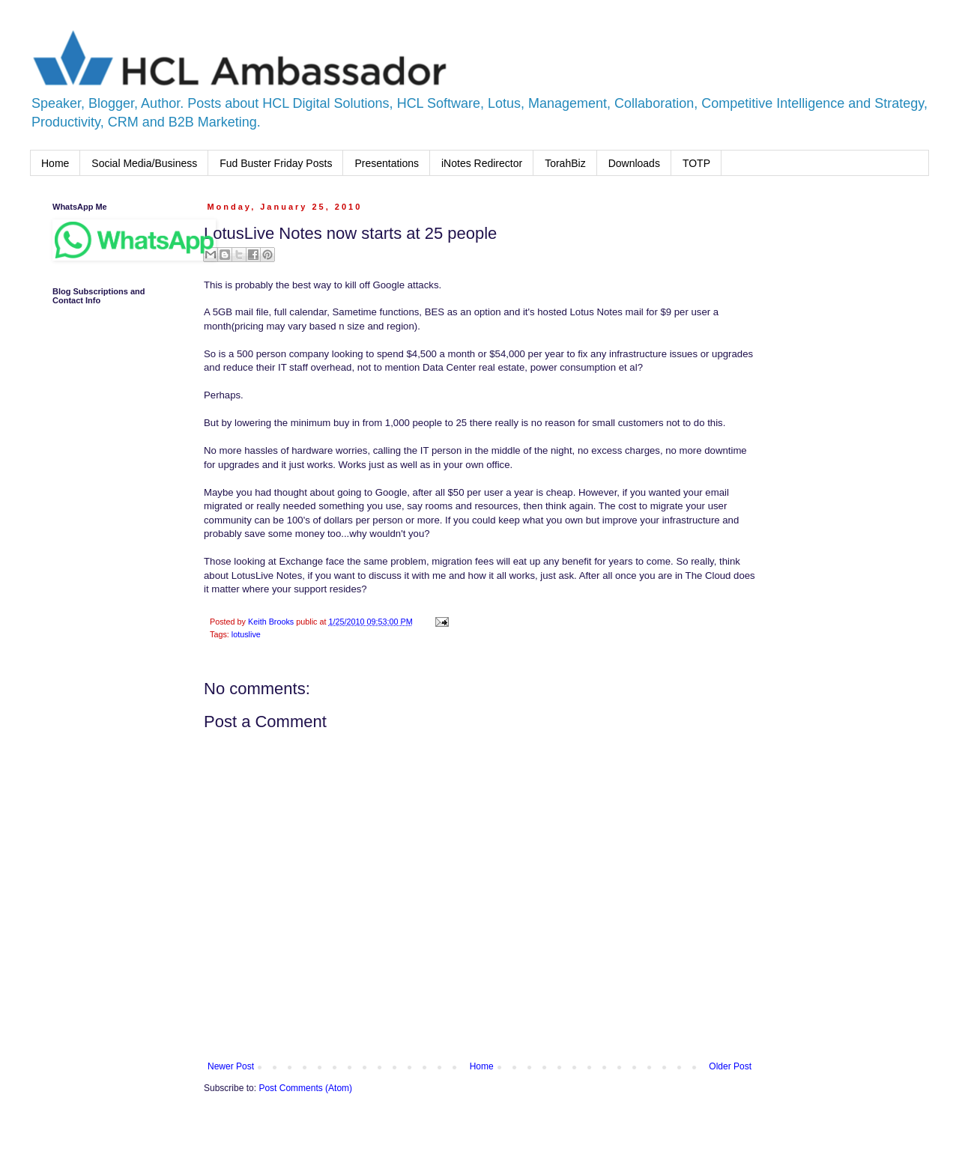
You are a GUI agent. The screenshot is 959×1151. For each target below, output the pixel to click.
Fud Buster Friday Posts (276, 163)
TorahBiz (565, 163)
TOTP (696, 163)
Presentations (386, 163)
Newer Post (231, 1066)
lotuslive (246, 634)
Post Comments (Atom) (305, 1088)
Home (55, 163)
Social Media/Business (144, 163)
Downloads (634, 163)
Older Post (730, 1066)
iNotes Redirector (481, 163)
